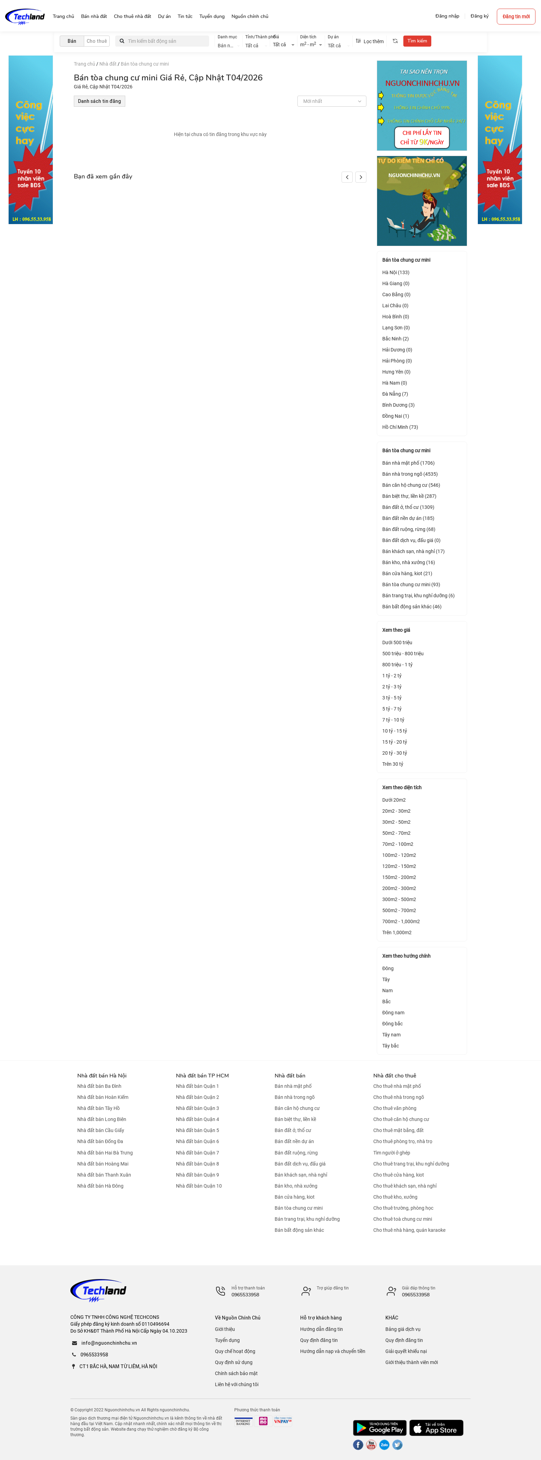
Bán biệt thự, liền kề (295, 1119)
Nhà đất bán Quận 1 (197, 1086)
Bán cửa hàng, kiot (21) (407, 573)
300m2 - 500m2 (399, 899)
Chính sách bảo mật (236, 1373)
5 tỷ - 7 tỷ (392, 709)
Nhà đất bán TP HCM (202, 1076)
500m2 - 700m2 (399, 910)
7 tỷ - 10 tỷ (393, 720)
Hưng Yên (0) (396, 372)
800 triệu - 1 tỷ (397, 664)
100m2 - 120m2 (399, 855)
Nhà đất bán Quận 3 (197, 1108)
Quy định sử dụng (234, 1362)
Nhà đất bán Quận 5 (197, 1130)
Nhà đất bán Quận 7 (197, 1153)
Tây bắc (390, 1045)
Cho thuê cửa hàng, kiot (398, 1175)
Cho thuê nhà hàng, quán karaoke (409, 1230)
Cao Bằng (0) (396, 294)
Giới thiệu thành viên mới (411, 1362)
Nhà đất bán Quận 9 (197, 1175)
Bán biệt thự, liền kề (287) (409, 496)
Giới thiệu (225, 1329)
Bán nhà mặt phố (293, 1086)
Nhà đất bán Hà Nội (102, 1076)
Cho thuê (97, 41)
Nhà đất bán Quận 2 (197, 1097)
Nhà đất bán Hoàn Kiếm (102, 1097)
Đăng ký (480, 16)
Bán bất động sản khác (299, 1230)
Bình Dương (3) (398, 405)
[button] (360, 177)
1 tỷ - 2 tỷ (392, 675)
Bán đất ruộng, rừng (296, 1153)
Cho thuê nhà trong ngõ (398, 1097)
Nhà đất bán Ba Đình (99, 1086)
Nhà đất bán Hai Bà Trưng (105, 1153)
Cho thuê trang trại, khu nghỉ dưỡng (411, 1164)
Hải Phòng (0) (397, 361)
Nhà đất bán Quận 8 (197, 1164)
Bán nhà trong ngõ (295, 1097)
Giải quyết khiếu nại (406, 1351)
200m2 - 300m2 (399, 888)
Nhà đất (108, 64)
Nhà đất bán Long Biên (101, 1119)
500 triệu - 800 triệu (403, 653)
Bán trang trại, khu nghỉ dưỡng (307, 1219)
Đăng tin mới (516, 16)
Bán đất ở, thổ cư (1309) (408, 507)
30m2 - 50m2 (396, 822)
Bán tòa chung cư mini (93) (411, 584)
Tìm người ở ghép (391, 1153)
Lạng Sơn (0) (396, 327)
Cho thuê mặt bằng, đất (398, 1130)
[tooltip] (395, 41)
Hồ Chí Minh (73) (400, 427)
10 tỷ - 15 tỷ (394, 731)
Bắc (386, 1001)
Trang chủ (84, 64)
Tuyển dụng (227, 1340)
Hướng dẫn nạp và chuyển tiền (332, 1351)
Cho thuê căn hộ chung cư (401, 1119)
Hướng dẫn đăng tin (321, 1329)
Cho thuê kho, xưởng (395, 1197)
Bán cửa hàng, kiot (295, 1197)
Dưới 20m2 (394, 800)
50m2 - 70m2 (396, 833)
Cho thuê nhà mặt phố (397, 1086)
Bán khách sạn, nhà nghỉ (301, 1175)
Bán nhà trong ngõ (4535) (410, 474)
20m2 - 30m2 (396, 811)
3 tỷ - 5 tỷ (392, 697)
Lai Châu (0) (395, 305)
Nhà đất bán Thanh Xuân (104, 1175)
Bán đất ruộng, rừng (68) (408, 529)
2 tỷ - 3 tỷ (392, 686)
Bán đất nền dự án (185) (408, 518)
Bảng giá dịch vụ (403, 1329)
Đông (388, 968)
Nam (387, 990)
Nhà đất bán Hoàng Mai (102, 1164)
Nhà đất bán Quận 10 (199, 1186)
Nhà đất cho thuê (394, 1076)
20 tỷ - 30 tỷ (394, 753)
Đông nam (393, 1012)
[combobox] (228, 45)
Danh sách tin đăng (99, 101)
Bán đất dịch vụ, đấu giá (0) (411, 540)
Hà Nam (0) (394, 383)
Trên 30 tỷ (392, 764)
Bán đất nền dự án (294, 1141)
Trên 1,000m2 (397, 932)
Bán (72, 41)
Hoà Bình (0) (395, 316)
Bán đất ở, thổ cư (293, 1130)
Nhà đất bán (290, 1076)
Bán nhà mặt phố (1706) (408, 463)
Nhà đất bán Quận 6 (197, 1141)
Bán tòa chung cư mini (145, 64)
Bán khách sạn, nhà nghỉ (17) (413, 551)
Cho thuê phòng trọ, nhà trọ (402, 1141)
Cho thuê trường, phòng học (403, 1208)
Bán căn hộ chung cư (297, 1108)
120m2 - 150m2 (399, 866)
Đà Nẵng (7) (395, 394)
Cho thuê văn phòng (394, 1108)
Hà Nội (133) (396, 272)
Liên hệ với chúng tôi (236, 1384)
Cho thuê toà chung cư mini (402, 1219)
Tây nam (391, 1034)
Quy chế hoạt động (235, 1351)
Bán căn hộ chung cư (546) (411, 485)
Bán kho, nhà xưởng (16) (408, 562)
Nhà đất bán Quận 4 (197, 1119)
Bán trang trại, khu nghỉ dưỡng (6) (418, 595)
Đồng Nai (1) (395, 416)
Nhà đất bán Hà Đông (100, 1186)
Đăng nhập (447, 16)
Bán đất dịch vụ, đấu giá (300, 1164)
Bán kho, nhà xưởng (296, 1186)
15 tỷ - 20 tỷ (394, 742)
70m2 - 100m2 (397, 844)
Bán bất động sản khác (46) (412, 606)
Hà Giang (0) (396, 283)
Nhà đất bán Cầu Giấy (100, 1130)
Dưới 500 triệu (397, 642)
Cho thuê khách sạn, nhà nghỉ (404, 1186)
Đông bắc (392, 1023)
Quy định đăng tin (319, 1340)
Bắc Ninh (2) (395, 338)
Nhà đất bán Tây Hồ (98, 1108)
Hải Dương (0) (397, 349)
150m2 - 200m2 (399, 877)
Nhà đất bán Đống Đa (100, 1141)
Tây (386, 979)
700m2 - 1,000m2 (401, 921)
